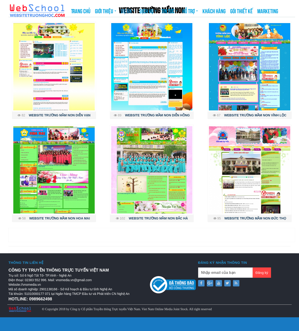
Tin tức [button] (169, 12)
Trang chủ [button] (80, 10)
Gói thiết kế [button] (241, 10)
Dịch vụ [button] (148, 12)
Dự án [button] (128, 12)
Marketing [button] (267, 10)
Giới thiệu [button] (105, 12)
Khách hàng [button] (214, 10)
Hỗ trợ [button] (190, 12)
